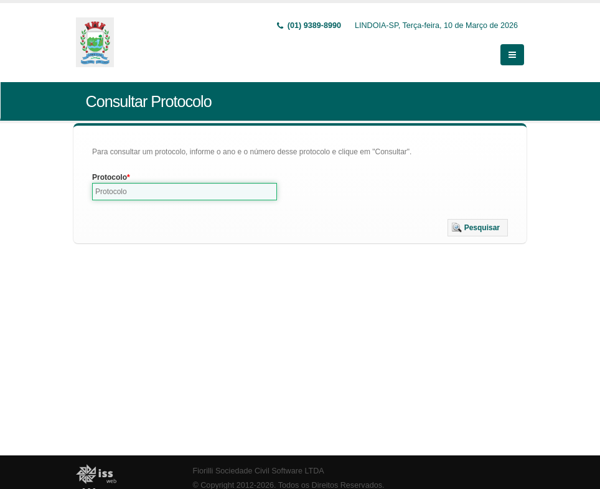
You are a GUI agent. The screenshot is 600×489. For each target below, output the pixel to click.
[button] (478, 227)
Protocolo (109, 177)
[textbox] (184, 191)
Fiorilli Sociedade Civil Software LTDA (258, 471)
